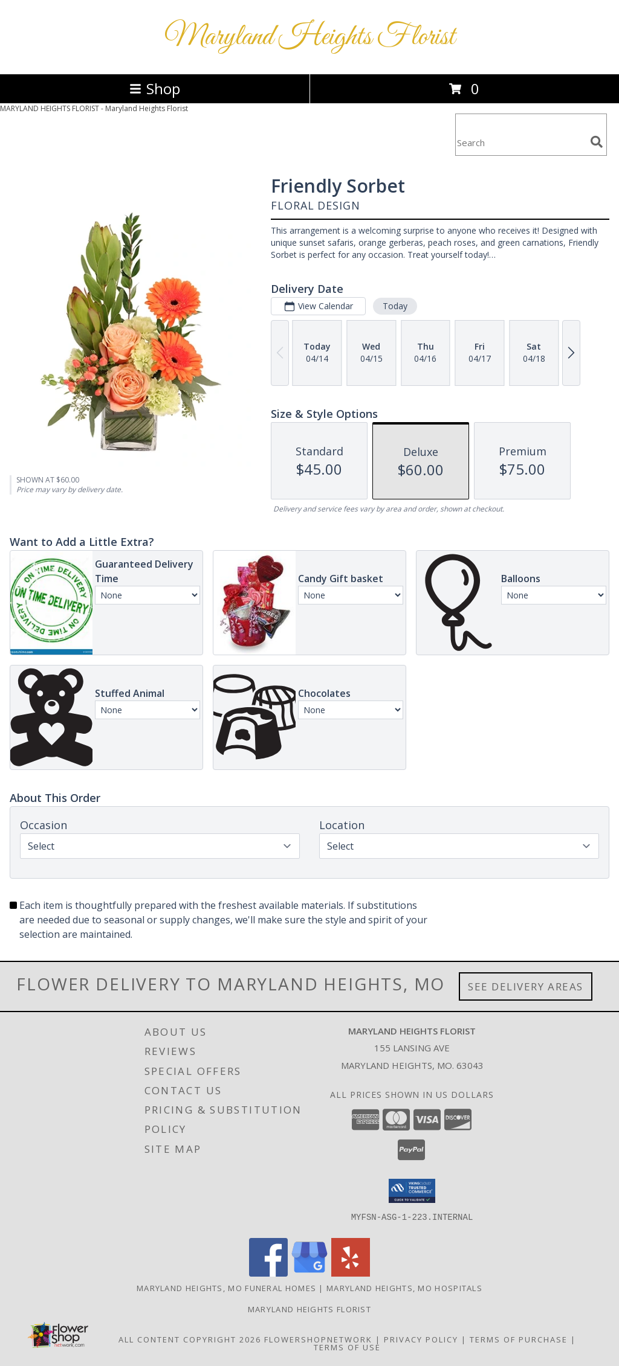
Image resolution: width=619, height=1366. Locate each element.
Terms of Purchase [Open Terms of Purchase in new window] (519, 1339)
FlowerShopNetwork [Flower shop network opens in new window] (318, 1339)
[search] (596, 142)
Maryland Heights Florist (309, 37)
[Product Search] (520, 142)
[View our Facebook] (268, 1273)
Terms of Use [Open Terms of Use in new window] (347, 1347)
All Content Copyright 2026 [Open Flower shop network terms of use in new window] (189, 1339)
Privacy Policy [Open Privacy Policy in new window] (421, 1339)
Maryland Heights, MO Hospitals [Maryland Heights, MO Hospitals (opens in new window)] (404, 1288)
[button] (412, 1191)
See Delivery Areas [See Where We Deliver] (525, 986)
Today (395, 306)
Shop (154, 88)
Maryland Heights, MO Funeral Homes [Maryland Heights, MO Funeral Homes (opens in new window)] (226, 1288)
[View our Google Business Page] (309, 1273)
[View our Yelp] (350, 1273)
